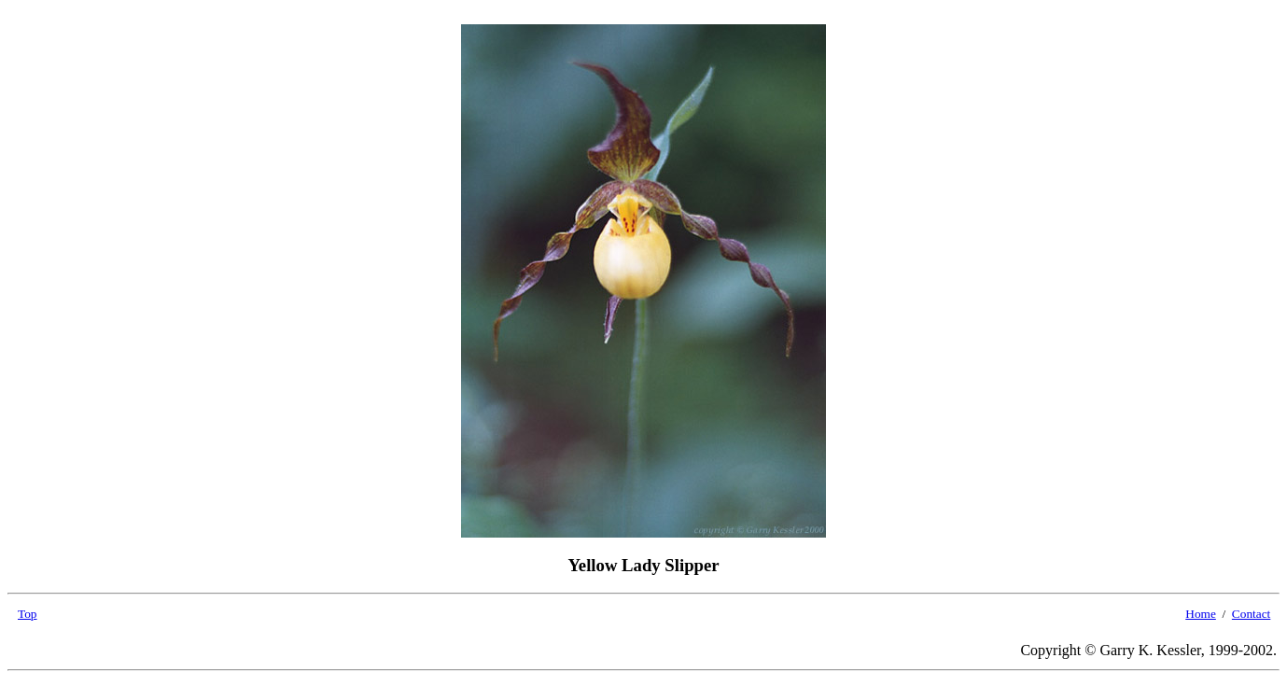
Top (27, 614)
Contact (1251, 614)
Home (1200, 614)
